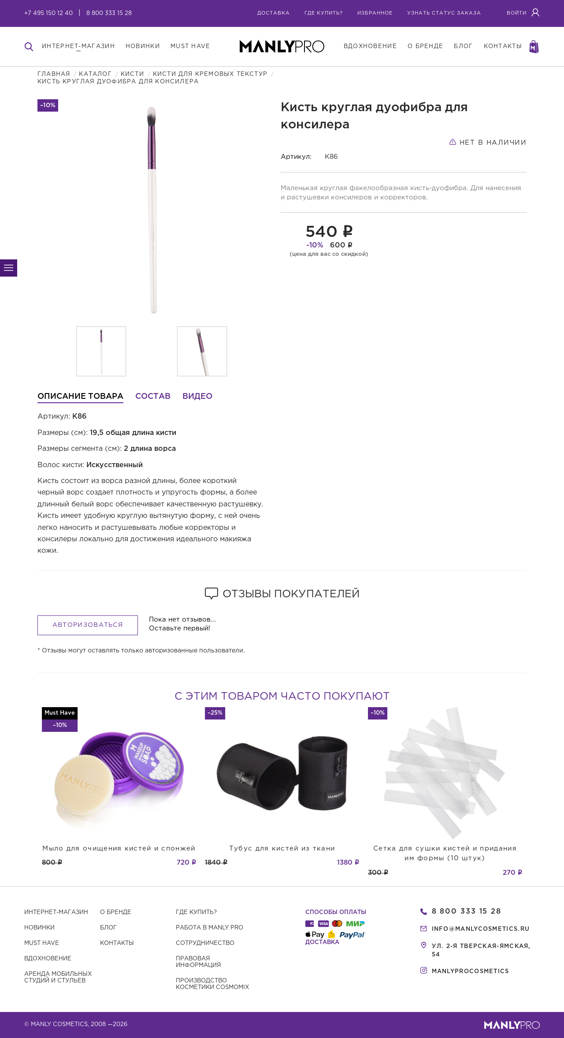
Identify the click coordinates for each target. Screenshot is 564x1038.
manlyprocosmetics (470, 971)
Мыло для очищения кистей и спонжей (118, 848)
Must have (41, 943)
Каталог (95, 74)
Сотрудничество (205, 943)
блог (463, 46)
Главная (53, 74)
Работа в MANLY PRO (209, 928)
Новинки (39, 928)
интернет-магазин (78, 46)
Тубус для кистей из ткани (282, 848)
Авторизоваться (87, 625)
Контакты (117, 943)
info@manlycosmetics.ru (481, 929)
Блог (108, 928)
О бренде (115, 912)
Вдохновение (47, 958)
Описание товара (80, 396)
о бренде (425, 46)
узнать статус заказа (444, 13)
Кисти (132, 74)
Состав (153, 396)
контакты (503, 46)
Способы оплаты (335, 912)
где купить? (323, 13)
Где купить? (196, 912)
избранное (375, 13)
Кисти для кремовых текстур (210, 74)
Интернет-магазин (56, 912)
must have (191, 46)
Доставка (273, 13)
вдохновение (370, 46)
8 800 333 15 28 (109, 13)
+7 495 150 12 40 (48, 13)
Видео (197, 396)
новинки (143, 46)
